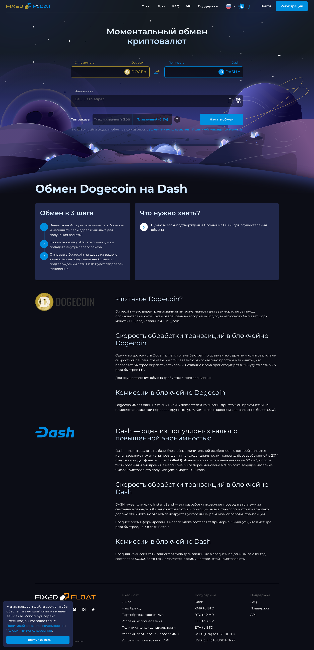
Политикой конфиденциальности (217, 129)
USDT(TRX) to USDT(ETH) (215, 634)
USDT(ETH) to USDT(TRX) (215, 640)
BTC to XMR (204, 615)
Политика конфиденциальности (149, 627)
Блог (162, 6)
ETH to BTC (204, 627)
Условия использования (142, 621)
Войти (266, 6)
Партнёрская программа (143, 615)
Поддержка (208, 6)
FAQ (175, 6)
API (188, 6)
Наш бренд (131, 608)
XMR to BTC (204, 608)
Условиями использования (169, 129)
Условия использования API (145, 640)
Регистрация (292, 6)
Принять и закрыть (38, 639)
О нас (146, 6)
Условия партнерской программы (150, 634)
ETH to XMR (204, 621)
